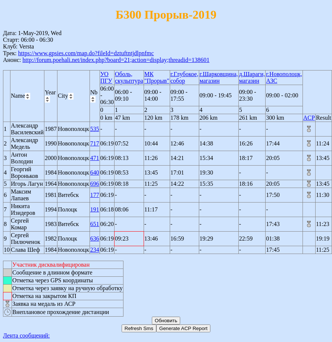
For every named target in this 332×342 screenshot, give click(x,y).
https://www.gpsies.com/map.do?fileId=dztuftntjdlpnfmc (86, 53)
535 (94, 129)
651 (94, 224)
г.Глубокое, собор (184, 77)
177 (94, 195)
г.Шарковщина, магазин (219, 77)
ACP (309, 117)
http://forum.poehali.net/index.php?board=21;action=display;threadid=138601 (115, 60)
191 (94, 209)
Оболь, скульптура (129, 77)
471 (94, 158)
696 (94, 184)
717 (94, 143)
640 (94, 172)
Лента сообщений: (26, 335)
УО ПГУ (106, 77)
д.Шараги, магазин (252, 77)
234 (94, 250)
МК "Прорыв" (156, 77)
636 (94, 238)
